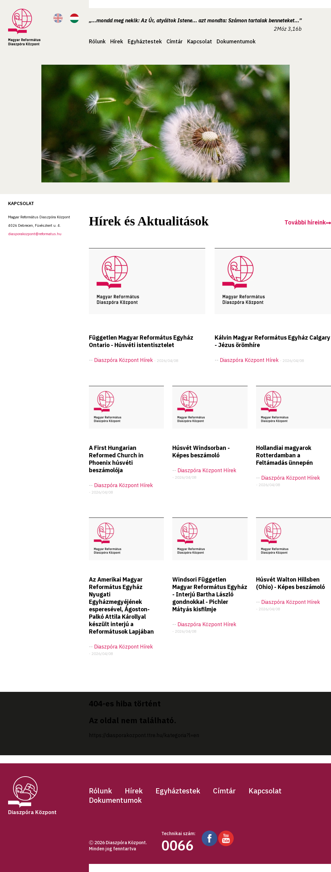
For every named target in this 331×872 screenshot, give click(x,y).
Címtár (174, 41)
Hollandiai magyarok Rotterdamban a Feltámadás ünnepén (284, 455)
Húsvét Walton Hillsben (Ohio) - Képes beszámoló (290, 583)
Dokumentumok (236, 41)
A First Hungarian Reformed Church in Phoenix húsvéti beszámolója (116, 459)
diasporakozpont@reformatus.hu (34, 234)
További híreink (307, 222)
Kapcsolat (199, 41)
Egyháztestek (145, 41)
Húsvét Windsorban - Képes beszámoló (201, 451)
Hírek (116, 41)
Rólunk (97, 41)
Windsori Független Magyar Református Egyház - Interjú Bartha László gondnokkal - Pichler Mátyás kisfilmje (209, 594)
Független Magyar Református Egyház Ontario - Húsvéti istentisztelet (141, 341)
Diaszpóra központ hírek (123, 360)
